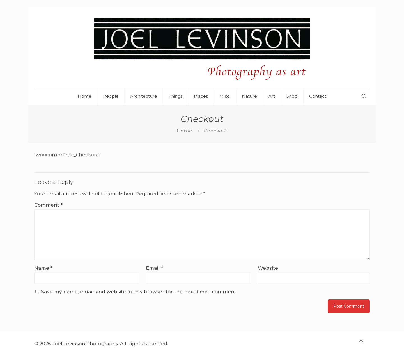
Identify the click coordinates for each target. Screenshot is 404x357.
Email (154, 268)
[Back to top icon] (364, 343)
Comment (48, 205)
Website (268, 268)
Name (43, 268)
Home (184, 131)
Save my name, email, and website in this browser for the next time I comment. (139, 291)
